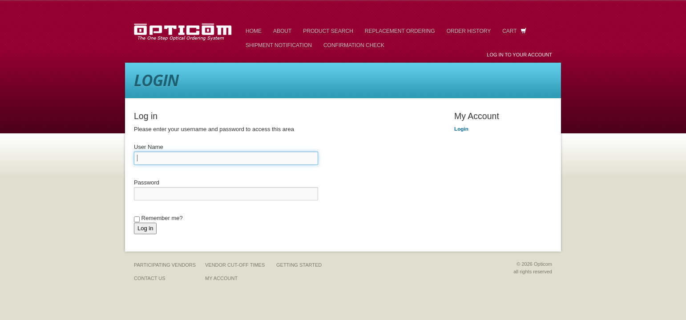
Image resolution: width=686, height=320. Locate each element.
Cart (514, 31)
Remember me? (158, 218)
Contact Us (149, 278)
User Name (148, 147)
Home (254, 31)
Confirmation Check (353, 45)
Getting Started (299, 265)
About (282, 31)
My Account (221, 278)
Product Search (328, 31)
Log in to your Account (519, 54)
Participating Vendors (165, 265)
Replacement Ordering (400, 31)
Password (146, 182)
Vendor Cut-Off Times (235, 265)
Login (461, 129)
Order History (469, 31)
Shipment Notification (279, 45)
